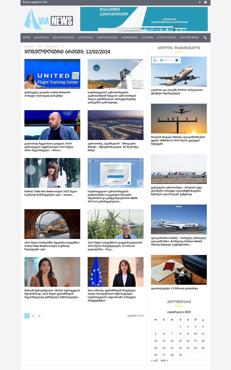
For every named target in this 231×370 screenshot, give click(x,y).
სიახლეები (41, 38)
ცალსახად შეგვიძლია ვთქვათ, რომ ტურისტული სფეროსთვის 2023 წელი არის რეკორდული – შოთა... (48, 147)
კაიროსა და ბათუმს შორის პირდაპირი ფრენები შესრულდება (177, 92)
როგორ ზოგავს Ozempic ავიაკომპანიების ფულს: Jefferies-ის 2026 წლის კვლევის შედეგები (178, 141)
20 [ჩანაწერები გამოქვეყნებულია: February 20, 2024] (163, 348)
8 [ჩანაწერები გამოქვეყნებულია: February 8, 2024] (180, 334)
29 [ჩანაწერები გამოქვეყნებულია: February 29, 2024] (180, 355)
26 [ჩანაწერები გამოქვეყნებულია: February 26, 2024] (155, 355)
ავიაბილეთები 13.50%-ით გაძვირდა (174, 289)
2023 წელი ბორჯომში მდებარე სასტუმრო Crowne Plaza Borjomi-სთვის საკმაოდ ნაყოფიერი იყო (51, 246)
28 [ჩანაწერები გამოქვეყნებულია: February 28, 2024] (172, 355)
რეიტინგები (129, 38)
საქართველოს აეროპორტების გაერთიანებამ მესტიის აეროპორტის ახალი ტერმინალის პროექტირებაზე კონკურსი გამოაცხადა (112, 98)
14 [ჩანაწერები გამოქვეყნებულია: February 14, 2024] (172, 341)
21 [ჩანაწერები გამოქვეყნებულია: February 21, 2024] (172, 348)
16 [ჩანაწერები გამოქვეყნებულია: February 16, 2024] (187, 341)
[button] (205, 38)
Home (26, 38)
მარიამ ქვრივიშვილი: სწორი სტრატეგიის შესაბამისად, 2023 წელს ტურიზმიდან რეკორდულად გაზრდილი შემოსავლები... (52, 294)
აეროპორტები (107, 38)
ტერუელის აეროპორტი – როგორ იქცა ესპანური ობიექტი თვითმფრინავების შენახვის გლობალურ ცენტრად (176, 191)
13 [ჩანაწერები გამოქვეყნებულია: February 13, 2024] (163, 341)
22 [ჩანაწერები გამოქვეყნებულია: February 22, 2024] (180, 348)
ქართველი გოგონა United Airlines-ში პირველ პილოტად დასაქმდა (47, 94)
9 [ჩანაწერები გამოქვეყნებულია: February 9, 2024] (188, 334)
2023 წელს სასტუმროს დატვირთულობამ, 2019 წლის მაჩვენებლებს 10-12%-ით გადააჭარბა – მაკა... (115, 246)
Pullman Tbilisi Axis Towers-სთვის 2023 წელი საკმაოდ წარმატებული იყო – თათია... (50, 193)
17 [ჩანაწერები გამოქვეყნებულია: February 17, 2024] (195, 341)
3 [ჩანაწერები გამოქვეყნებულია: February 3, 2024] (195, 327)
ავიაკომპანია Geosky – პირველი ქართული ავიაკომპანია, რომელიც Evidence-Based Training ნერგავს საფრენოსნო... (178, 242)
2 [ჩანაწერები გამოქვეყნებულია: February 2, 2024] (188, 327)
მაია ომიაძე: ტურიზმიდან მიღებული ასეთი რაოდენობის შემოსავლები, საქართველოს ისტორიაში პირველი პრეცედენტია (112, 296)
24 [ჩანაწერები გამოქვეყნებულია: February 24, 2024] (195, 348)
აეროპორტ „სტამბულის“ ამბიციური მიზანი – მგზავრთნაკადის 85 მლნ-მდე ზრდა (113, 147)
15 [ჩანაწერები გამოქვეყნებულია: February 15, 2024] (180, 341)
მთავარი (29, 46)
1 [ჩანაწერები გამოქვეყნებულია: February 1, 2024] (180, 327)
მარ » (164, 361)
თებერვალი (51, 46)
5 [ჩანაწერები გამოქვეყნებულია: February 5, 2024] (155, 334)
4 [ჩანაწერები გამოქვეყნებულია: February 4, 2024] (203, 327)
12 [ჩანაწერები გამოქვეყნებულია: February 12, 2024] (155, 341)
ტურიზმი (147, 38)
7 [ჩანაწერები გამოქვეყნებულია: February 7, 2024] (172, 334)
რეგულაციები (166, 38)
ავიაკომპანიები (63, 38)
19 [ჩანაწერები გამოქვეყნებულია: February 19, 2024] (155, 348)
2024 (39, 46)
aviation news (189, 38)
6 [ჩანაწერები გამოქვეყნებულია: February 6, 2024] (164, 334)
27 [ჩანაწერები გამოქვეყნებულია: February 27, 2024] (163, 355)
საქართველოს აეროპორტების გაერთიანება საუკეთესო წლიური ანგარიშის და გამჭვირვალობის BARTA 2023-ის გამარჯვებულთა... (112, 197)
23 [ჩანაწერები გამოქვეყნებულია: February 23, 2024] (187, 348)
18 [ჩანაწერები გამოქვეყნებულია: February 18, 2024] (202, 341)
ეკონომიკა (85, 38)
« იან (154, 361)
